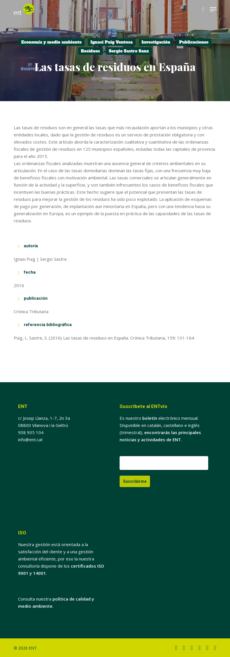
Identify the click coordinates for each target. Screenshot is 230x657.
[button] (213, 9)
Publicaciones (193, 42)
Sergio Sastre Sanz (129, 51)
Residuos (90, 51)
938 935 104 (31, 432)
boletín (149, 418)
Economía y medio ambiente (51, 42)
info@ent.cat (30, 439)
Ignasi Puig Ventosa (112, 42)
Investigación (156, 42)
